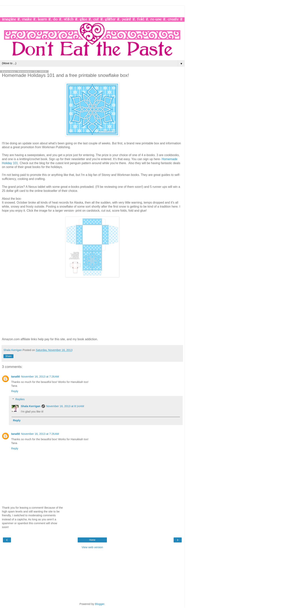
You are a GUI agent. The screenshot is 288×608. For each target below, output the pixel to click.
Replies (20, 399)
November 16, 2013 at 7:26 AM (40, 376)
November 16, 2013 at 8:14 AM (65, 406)
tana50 (15, 376)
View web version (92, 547)
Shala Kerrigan (30, 406)
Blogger (99, 604)
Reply (14, 391)
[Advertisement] (92, 10)
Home (92, 540)
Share (8, 356)
